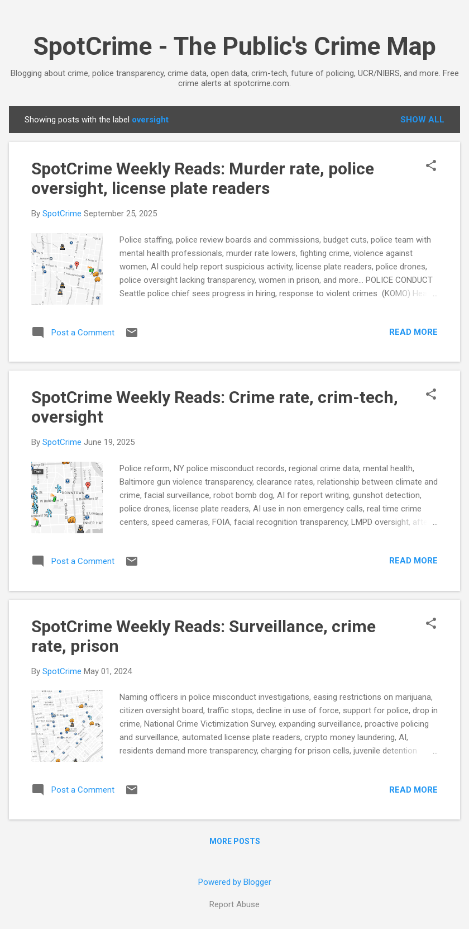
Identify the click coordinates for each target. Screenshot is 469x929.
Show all (422, 120)
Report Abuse (234, 904)
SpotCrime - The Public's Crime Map (234, 46)
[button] (431, 166)
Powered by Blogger (234, 882)
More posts (234, 841)
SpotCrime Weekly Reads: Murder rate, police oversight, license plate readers (202, 178)
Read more (413, 332)
